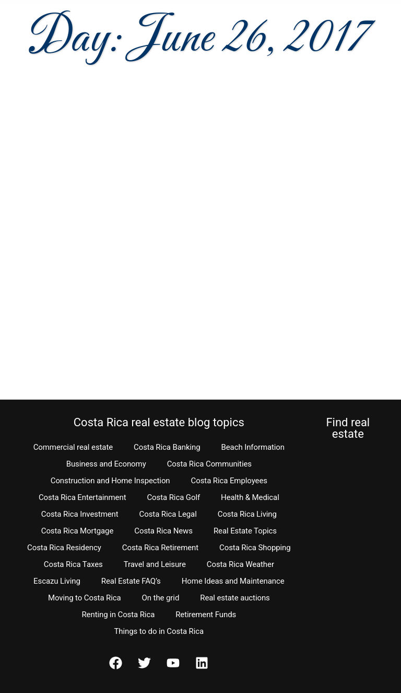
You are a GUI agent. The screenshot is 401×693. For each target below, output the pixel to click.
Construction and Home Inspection (110, 480)
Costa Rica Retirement (160, 547)
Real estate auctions (234, 598)
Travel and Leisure (155, 564)
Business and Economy (106, 464)
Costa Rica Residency (64, 547)
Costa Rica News (163, 531)
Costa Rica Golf (173, 497)
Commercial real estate (73, 447)
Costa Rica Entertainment (82, 497)
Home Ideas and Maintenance (233, 581)
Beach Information (253, 447)
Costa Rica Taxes (73, 564)
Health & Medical (250, 497)
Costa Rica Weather (240, 564)
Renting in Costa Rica (118, 614)
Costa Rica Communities (209, 464)
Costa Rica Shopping (255, 547)
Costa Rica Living (247, 514)
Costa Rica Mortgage (77, 531)
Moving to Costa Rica (84, 598)
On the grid (161, 598)
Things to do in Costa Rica (159, 631)
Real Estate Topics (245, 531)
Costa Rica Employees (229, 480)
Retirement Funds (205, 614)
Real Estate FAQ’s (131, 581)
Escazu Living (56, 581)
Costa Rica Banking (167, 447)
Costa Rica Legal (168, 514)
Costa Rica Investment (80, 514)
